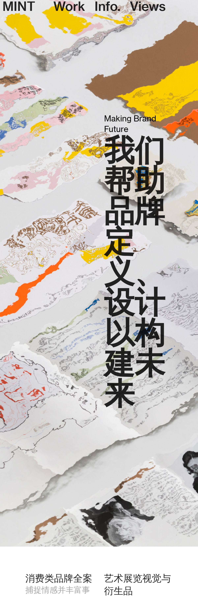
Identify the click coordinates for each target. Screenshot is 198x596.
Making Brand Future (130, 124)
